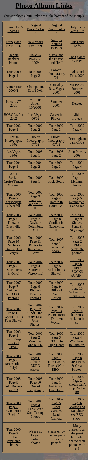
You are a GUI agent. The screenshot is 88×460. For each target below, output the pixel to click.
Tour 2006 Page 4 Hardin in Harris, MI (56, 200)
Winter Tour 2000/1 (13, 88)
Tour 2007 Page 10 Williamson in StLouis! (77, 290)
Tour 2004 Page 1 (13, 164)
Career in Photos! (56, 116)
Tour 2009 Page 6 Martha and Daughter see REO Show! (77, 408)
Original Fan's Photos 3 (56, 29)
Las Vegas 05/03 (14, 153)
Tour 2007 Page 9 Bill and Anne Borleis (56, 290)
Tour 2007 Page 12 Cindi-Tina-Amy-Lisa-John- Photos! (35, 314)
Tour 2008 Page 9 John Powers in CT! (13, 384)
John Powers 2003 (77, 153)
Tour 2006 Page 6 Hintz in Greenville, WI (13, 222)
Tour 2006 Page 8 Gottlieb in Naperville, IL (56, 222)
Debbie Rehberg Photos (13, 58)
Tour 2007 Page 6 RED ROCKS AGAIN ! (77, 267)
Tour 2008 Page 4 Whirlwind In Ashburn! (77, 339)
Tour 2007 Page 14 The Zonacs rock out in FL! (77, 314)
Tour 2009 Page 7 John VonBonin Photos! (13, 437)
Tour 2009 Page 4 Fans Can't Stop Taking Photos (35, 408)
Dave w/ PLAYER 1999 (35, 58)
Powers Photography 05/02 (13, 140)
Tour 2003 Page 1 (35, 153)
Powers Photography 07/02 (35, 140)
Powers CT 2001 (13, 103)
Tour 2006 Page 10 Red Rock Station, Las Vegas (13, 245)
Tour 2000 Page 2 (35, 73)
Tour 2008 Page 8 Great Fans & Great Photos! (77, 361)
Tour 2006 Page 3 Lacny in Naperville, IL (35, 200)
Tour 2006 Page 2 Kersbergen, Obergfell (13, 200)
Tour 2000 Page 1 (13, 73)
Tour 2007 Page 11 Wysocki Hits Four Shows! (13, 314)
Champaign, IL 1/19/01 (35, 88)
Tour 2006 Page (35, 217)
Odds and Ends (77, 44)
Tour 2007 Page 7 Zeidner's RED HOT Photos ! (13, 290)
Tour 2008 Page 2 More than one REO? (35, 339)
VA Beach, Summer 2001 (77, 88)
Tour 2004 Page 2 (35, 164)
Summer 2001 (56, 103)
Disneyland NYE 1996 (13, 44)
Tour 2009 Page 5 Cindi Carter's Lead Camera (56, 408)
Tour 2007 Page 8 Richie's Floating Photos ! (35, 290)
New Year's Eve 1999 (35, 44)
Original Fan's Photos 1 (13, 29)
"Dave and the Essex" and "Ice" (56, 58)
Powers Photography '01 (56, 73)
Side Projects (77, 116)
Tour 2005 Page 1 (35, 179)
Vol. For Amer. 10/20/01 (35, 103)
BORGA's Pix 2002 (13, 116)
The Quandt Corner (77, 59)
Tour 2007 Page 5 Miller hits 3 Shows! (56, 267)
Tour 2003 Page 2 (56, 153)
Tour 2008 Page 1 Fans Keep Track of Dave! (13, 339)
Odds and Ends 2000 (77, 73)
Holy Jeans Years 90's (77, 29)
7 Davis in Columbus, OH (35, 224)
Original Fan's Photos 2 (35, 29)
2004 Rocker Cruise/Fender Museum (13, 179)
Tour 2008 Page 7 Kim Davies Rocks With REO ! (56, 361)
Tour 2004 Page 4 (77, 164)
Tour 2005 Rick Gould (56, 179)
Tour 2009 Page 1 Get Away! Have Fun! (56, 384)
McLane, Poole (77, 183)
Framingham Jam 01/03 (77, 140)
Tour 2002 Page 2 (35, 127)
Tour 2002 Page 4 (77, 127)
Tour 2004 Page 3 (56, 164)
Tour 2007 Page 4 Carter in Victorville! (35, 267)
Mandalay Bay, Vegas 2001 (56, 88)
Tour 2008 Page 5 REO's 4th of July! (13, 361)
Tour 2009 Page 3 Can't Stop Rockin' (13, 408)
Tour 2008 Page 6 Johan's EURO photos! (35, 361)
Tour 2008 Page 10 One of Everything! (35, 384)
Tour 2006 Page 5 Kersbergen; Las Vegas (77, 200)
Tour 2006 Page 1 (77, 175)
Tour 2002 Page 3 (56, 127)
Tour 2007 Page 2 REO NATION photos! (77, 245)
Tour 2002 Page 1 (13, 127)
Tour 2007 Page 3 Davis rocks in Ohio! (13, 267)
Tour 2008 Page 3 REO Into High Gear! (56, 339)
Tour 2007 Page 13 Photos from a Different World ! (56, 314)
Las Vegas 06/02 (35, 116)
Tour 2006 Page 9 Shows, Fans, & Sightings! (77, 222)
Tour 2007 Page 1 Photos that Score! (56, 245)
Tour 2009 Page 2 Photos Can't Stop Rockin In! (77, 384)
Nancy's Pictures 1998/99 (56, 44)
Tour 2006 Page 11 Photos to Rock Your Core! (35, 245)
